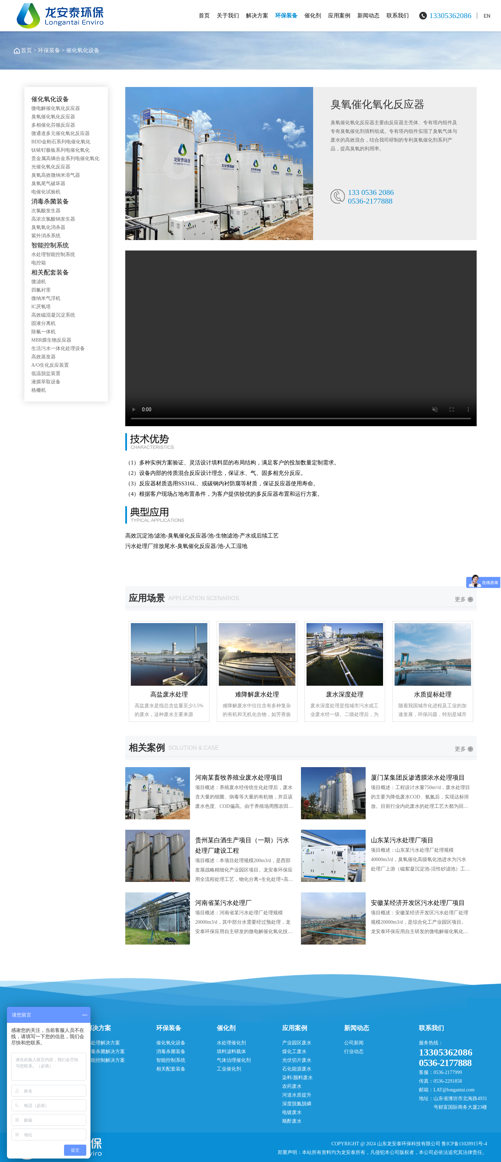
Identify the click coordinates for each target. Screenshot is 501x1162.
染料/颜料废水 (297, 1077)
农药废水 (292, 1086)
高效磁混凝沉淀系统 (53, 315)
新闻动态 (368, 15)
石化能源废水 (296, 1069)
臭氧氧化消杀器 (48, 227)
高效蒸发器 (43, 356)
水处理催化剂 (231, 1042)
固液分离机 (43, 323)
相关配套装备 (50, 272)
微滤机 (38, 281)
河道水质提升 (296, 1095)
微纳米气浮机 (46, 298)
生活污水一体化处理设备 (58, 348)
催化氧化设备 (83, 50)
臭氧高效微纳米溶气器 (55, 175)
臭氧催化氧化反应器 (53, 116)
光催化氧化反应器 (50, 166)
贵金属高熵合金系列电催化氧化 (65, 158)
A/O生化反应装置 (50, 365)
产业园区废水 (296, 1042)
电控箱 (38, 262)
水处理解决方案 (103, 1042)
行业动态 (354, 1051)
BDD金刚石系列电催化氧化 (60, 141)
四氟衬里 (41, 290)
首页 (204, 15)
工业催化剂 (229, 1069)
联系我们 (398, 15)
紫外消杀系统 (46, 235)
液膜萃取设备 (46, 381)
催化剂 (312, 15)
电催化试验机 (46, 191)
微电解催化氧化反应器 (55, 108)
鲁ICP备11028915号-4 (464, 1143)
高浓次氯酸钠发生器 (53, 219)
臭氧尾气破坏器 (48, 183)
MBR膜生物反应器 (51, 340)
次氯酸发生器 (46, 210)
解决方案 (257, 15)
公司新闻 (354, 1042)
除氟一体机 (43, 331)
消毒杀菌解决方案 (105, 1051)
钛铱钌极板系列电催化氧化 (60, 150)
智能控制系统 (50, 245)
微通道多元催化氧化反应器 (60, 133)
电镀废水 (292, 1112)
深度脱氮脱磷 (296, 1103)
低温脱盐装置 (46, 373)
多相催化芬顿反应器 (53, 125)
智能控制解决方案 (105, 1060)
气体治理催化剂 (234, 1060)
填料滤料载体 (231, 1051)
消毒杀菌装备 (50, 201)
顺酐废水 (292, 1121)
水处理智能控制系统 (53, 254)
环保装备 (286, 15)
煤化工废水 (294, 1051)
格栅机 (38, 390)
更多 (464, 599)
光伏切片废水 (296, 1060)
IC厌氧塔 (41, 306)
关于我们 (228, 15)
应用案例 (339, 15)
